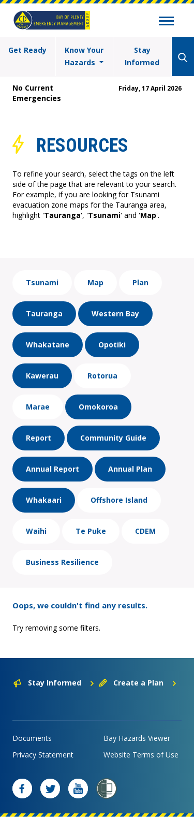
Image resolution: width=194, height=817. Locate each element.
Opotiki (112, 344)
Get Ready (27, 50)
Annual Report (52, 469)
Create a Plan (138, 683)
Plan (140, 282)
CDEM (145, 531)
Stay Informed (142, 56)
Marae (38, 407)
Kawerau (42, 376)
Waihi (36, 531)
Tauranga (44, 313)
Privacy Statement (42, 755)
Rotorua (102, 376)
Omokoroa (98, 407)
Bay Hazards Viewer (136, 738)
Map (95, 282)
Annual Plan (130, 469)
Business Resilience (62, 562)
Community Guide (113, 438)
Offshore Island (119, 500)
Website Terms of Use (140, 755)
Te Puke (91, 531)
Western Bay (115, 313)
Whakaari (44, 500)
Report (38, 438)
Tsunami (42, 282)
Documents (32, 738)
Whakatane (47, 344)
